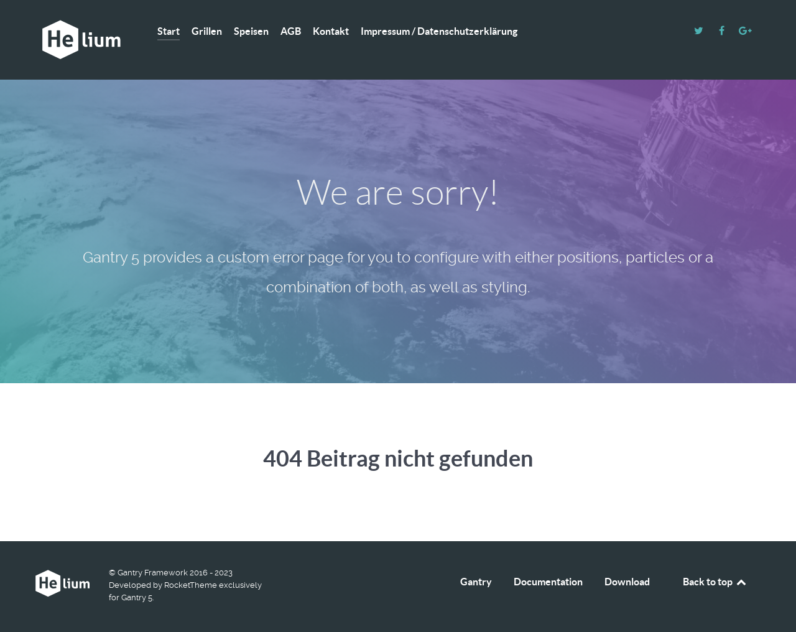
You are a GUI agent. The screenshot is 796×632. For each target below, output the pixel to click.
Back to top (715, 581)
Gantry (476, 581)
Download (627, 581)
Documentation (548, 581)
